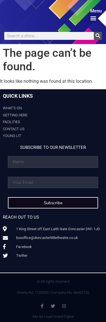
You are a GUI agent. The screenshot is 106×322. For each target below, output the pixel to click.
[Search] (98, 36)
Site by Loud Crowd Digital (53, 316)
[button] (93, 18)
